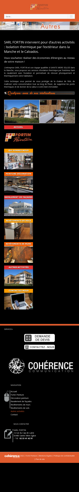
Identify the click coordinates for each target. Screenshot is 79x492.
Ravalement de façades (21, 401)
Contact (14, 414)
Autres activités (17, 411)
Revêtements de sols (20, 408)
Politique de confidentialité (64, 456)
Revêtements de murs (20, 404)
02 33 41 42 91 (26, 438)
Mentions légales (45, 456)
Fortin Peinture (17, 394)
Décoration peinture (20, 398)
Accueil (14, 391)
